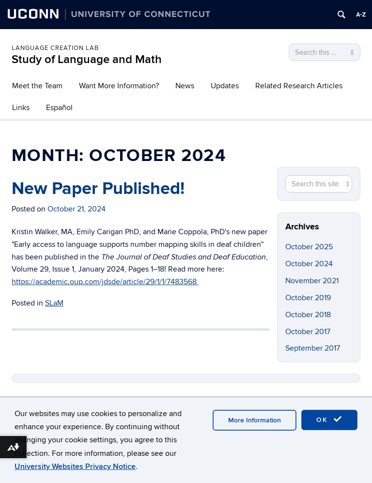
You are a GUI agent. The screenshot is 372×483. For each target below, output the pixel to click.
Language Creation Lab (55, 48)
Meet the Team (37, 86)
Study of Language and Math (87, 59)
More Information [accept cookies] (254, 420)
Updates (225, 86)
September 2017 (312, 348)
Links (21, 108)
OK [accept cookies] (329, 419)
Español (59, 108)
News (184, 86)
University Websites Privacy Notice (75, 466)
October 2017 (307, 332)
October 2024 (309, 264)
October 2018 (308, 315)
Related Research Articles (298, 86)
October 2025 (309, 247)
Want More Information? (119, 86)
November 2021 (312, 281)
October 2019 (308, 298)
